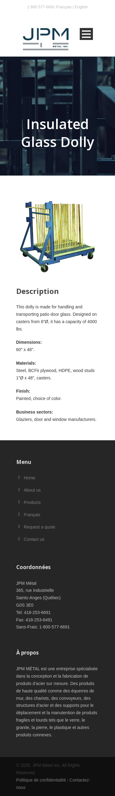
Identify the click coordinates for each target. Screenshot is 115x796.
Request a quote (40, 527)
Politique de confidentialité (41, 780)
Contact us (34, 539)
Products (32, 502)
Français (32, 514)
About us (32, 490)
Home (29, 477)
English (81, 7)
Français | (65, 7)
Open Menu (86, 34)
